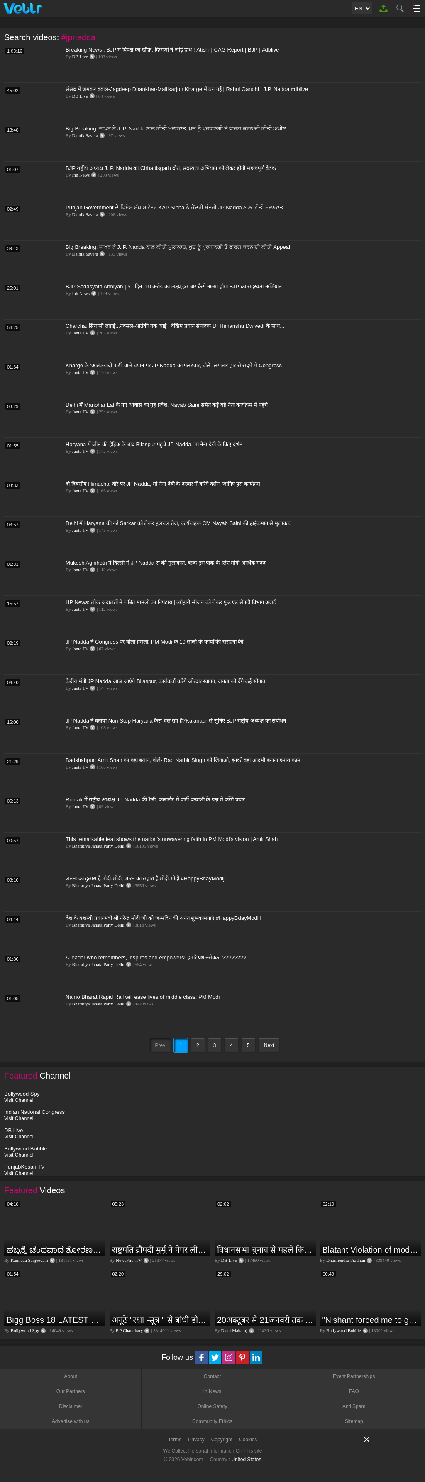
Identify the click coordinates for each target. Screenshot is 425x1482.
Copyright (221, 1440)
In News (212, 1391)
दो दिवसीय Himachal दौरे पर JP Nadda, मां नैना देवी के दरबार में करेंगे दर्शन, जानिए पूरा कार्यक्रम (163, 484)
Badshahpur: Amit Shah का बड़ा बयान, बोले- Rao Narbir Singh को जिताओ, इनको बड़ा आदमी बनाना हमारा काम (183, 760)
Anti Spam (353, 1406)
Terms (175, 1440)
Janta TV (80, 332)
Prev (160, 1045)
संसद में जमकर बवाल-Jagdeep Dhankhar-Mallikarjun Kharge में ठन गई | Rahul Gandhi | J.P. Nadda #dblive (187, 89)
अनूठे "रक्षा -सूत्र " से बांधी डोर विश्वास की (160, 1320)
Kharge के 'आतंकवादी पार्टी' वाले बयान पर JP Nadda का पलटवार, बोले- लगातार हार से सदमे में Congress (174, 365)
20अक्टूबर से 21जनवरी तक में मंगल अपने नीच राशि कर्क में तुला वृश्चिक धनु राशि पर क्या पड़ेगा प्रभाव (265, 1320)
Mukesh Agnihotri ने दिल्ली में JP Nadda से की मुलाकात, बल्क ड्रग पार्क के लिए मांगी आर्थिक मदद (166, 563)
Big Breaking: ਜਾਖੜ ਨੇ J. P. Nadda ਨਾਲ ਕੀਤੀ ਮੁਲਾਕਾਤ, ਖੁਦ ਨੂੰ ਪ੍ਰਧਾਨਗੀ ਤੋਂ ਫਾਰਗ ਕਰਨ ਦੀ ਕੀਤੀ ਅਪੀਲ (176, 128)
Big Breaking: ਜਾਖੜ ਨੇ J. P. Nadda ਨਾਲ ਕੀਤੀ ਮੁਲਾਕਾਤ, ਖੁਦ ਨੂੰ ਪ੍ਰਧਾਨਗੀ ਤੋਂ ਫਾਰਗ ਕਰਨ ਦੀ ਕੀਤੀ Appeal (178, 247)
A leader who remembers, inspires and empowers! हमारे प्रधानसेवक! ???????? (156, 957)
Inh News (81, 174)
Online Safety (212, 1406)
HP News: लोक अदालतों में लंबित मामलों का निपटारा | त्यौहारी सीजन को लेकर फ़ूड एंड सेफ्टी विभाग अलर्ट (171, 602)
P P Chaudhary (129, 1330)
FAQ (354, 1391)
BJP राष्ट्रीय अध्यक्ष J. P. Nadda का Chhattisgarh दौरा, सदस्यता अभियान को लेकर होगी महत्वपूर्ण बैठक (171, 168)
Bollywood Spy (25, 1330)
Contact (212, 1376)
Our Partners (70, 1391)
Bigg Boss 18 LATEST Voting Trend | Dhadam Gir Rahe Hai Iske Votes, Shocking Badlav (55, 1320)
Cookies (248, 1440)
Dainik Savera (85, 135)
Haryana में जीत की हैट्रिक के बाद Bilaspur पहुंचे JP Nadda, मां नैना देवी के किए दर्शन (154, 444)
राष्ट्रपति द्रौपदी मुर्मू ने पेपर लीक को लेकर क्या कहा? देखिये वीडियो (160, 1249)
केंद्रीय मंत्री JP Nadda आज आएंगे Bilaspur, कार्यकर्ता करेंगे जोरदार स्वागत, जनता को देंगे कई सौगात (165, 681)
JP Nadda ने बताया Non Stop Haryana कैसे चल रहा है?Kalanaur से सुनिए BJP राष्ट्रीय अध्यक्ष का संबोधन (176, 721)
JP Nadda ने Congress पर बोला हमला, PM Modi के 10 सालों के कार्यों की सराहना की (154, 642)
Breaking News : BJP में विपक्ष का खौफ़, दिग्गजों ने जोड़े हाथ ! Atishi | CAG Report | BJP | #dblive (172, 50)
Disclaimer (70, 1406)
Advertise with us (71, 1421)
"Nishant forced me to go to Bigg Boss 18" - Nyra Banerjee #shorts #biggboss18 (370, 1320)
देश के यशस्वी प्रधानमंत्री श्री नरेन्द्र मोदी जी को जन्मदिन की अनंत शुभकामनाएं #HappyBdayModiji (163, 918)
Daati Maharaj (234, 1330)
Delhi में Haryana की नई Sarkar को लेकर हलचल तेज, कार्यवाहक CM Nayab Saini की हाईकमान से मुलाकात (178, 523)
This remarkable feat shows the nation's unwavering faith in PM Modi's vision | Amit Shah (172, 839)
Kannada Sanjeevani (29, 1260)
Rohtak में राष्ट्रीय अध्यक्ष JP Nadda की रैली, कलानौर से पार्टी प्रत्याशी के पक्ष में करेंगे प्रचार (155, 799)
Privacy (196, 1440)
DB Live (80, 56)
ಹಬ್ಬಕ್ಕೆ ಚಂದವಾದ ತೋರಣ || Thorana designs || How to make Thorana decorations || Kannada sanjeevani (55, 1249)
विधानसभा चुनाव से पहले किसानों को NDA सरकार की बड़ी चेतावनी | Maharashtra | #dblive (265, 1249)
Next (269, 1045)
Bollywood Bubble (343, 1330)
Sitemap (354, 1421)
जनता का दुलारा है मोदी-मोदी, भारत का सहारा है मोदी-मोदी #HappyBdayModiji (146, 878)
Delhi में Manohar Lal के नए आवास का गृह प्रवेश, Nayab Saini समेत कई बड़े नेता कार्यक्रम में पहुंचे (167, 405)
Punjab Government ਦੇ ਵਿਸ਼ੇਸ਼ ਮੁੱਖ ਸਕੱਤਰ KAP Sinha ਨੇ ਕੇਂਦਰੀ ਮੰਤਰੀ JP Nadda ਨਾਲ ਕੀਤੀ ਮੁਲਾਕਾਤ (174, 207)
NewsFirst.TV (129, 1260)
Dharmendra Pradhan (345, 1260)
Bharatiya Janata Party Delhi (98, 845)
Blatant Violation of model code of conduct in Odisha (370, 1249)
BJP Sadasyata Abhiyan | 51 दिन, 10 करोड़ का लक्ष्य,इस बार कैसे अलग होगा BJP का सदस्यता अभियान (174, 286)
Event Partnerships (354, 1376)
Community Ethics (212, 1421)
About (70, 1376)
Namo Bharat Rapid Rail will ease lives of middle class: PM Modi (143, 997)
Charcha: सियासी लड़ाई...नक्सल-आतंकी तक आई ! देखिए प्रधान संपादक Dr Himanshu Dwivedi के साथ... (175, 326)
